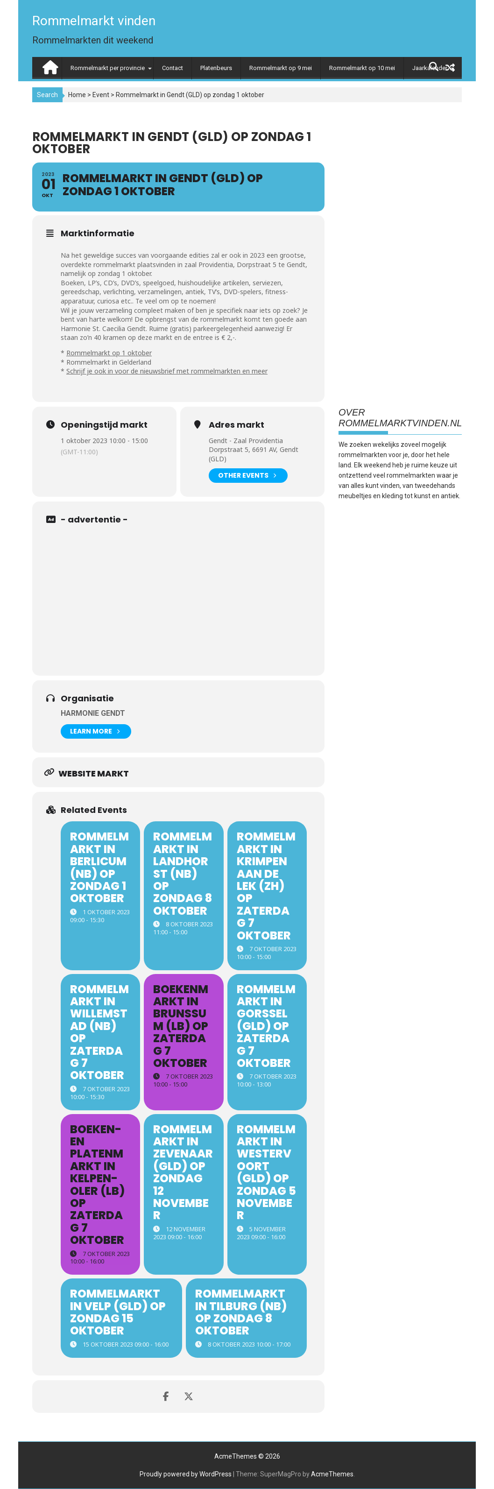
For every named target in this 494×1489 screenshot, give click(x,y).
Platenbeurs (216, 67)
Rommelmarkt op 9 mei (280, 67)
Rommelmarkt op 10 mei (362, 67)
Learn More (95, 731)
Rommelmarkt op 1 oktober (109, 352)
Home (77, 95)
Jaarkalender (429, 67)
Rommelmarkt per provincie (108, 67)
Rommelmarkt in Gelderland (108, 362)
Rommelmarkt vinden (93, 20)
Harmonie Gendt (93, 713)
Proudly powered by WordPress (186, 1474)
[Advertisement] (186, 596)
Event (100, 95)
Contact (172, 67)
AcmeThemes (332, 1474)
